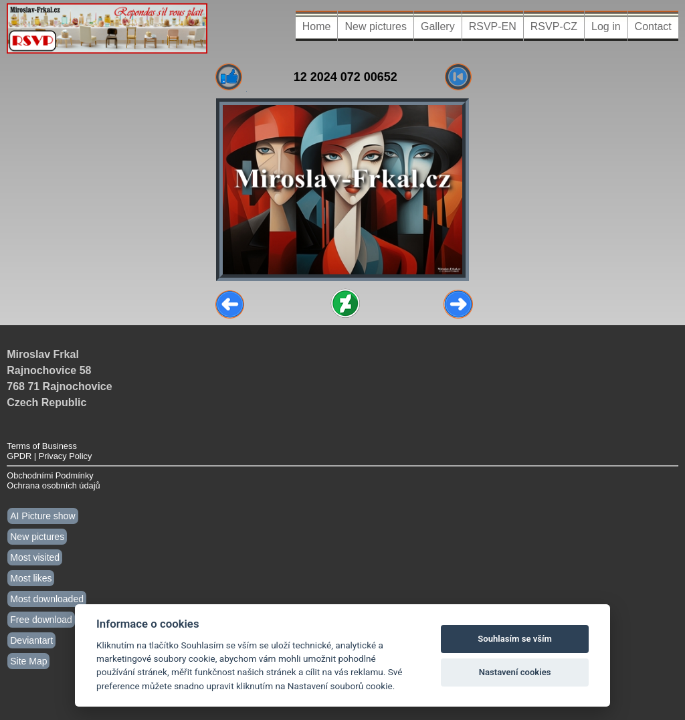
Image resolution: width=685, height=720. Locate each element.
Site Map (28, 661)
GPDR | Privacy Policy (49, 456)
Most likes (31, 578)
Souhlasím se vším (515, 639)
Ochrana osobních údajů (53, 485)
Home (316, 26)
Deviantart (31, 640)
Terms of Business (42, 446)
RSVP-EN (492, 26)
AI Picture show (42, 516)
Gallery (438, 26)
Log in (606, 26)
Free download (41, 619)
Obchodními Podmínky (50, 475)
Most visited (35, 557)
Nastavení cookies (515, 672)
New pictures (375, 26)
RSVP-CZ (553, 26)
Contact (653, 26)
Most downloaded (47, 599)
